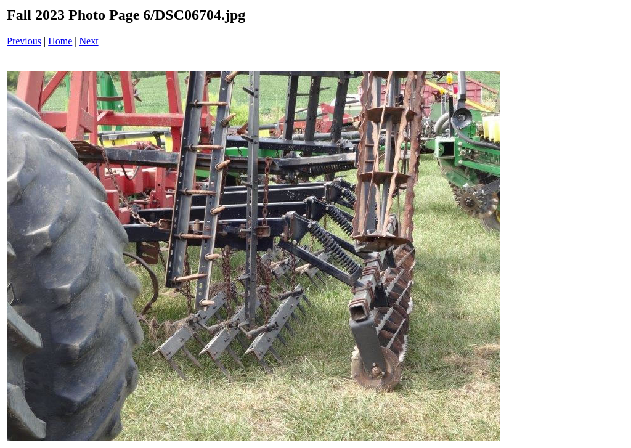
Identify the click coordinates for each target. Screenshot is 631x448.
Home (60, 41)
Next (89, 41)
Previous (24, 41)
